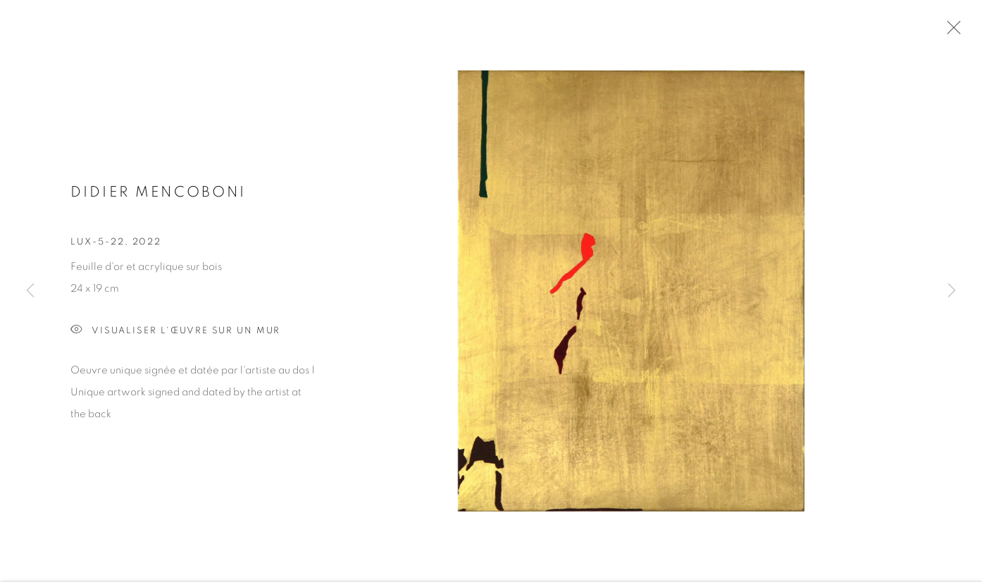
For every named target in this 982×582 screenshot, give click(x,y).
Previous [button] (30, 291)
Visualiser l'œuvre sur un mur (175, 333)
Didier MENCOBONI (158, 194)
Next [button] (951, 291)
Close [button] (950, 31)
